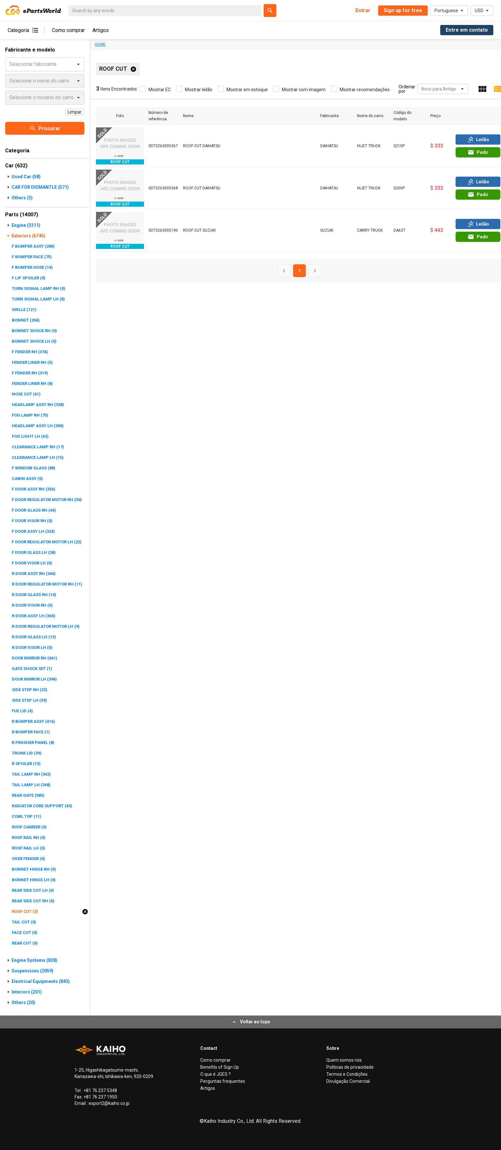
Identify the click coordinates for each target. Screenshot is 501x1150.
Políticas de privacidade (350, 1067)
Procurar (44, 128)
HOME (100, 44)
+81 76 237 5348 (100, 1090)
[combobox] (421, 89)
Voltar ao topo (250, 1022)
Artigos (100, 30)
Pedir (478, 152)
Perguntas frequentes (222, 1081)
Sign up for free (403, 10)
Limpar (75, 112)
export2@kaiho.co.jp (109, 1103)
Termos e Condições (347, 1074)
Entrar (362, 10)
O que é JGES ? (215, 1074)
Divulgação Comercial (348, 1081)
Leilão (478, 139)
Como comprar (68, 30)
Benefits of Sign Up (219, 1067)
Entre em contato (467, 30)
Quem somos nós (344, 1060)
